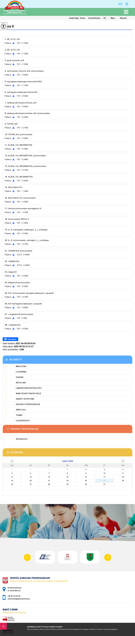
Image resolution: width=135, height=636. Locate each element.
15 (67, 477)
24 (104, 481)
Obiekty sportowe (25, 399)
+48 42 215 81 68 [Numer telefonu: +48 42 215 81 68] (14, 596)
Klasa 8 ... (122, 18)
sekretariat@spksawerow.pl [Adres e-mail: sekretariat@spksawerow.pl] (19, 599)
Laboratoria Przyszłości (29, 388)
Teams (19, 415)
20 (31, 481)
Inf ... (104, 18)
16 (86, 477)
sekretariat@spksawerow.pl (120, 4)
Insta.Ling (21, 383)
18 (123, 477)
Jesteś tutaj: (74, 18)
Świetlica (21, 410)
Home (82, 18)
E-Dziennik (21, 372)
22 (67, 481)
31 (104, 484)
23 (86, 481)
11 (123, 473)
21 (49, 481)
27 (31, 484)
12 (12, 477)
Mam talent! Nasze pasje (28, 393)
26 (12, 484)
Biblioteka (21, 366)
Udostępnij (10, 339)
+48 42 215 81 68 (126, 4)
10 (104, 473)
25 (123, 481)
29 (67, 484)
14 (49, 477)
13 (31, 477)
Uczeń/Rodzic (92, 18)
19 (12, 481)
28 (49, 484)
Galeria (19, 377)
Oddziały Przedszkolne (28, 404)
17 (104, 477)
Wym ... (112, 18)
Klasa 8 (8, 26)
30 (86, 484)
